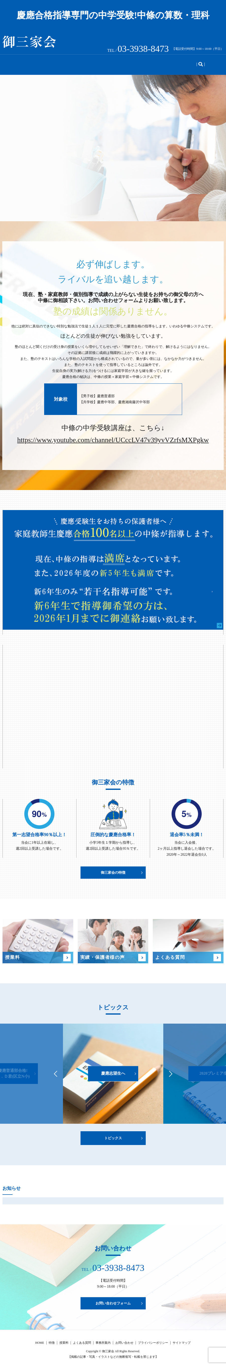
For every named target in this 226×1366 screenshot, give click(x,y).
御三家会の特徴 (113, 869)
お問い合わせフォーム (113, 1299)
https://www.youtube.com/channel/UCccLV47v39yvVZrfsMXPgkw (113, 436)
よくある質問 (105, 62)
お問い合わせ (193, 62)
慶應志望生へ (113, 1070)
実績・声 (77, 62)
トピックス (135, 62)
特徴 (37, 62)
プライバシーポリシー (153, 1339)
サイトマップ (182, 1339)
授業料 (55, 62)
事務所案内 (163, 62)
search (215, 63)
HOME (19, 62)
